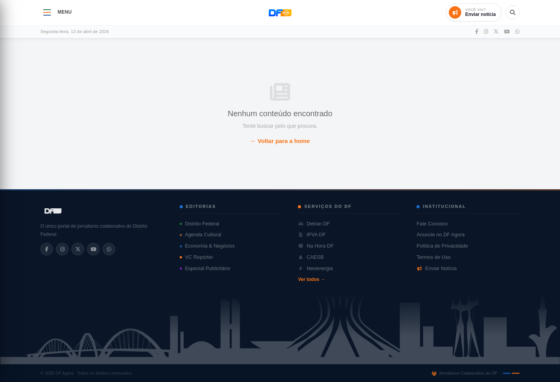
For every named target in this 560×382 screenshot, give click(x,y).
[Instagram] (486, 32)
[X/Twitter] (78, 249)
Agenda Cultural (200, 234)
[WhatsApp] (517, 32)
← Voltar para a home (280, 141)
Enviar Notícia (436, 268)
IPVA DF (312, 234)
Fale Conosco (432, 224)
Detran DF (314, 224)
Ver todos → (311, 279)
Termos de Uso (433, 257)
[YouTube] (507, 32)
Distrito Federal (199, 224)
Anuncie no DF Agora (440, 234)
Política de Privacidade (442, 246)
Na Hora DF (315, 246)
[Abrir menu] (47, 12)
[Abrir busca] (513, 12)
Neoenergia (315, 268)
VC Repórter (196, 257)
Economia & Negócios (207, 246)
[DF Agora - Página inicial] (279, 12)
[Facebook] (476, 32)
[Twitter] (496, 32)
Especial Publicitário (205, 268)
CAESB (311, 257)
